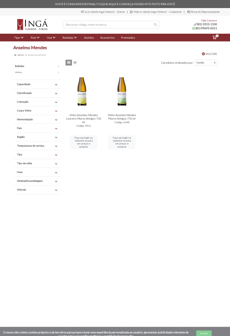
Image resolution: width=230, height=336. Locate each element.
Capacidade (37, 84)
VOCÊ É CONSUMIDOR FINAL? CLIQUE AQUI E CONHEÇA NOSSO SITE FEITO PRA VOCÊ (115, 4)
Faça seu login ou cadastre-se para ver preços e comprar (84, 142)
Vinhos (18, 72)
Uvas (37, 172)
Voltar (209, 53)
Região (37, 137)
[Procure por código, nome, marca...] (107, 24)
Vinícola (37, 190)
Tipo (37, 154)
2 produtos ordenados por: (177, 62)
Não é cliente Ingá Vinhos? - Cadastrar (156, 11)
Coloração (37, 102)
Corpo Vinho (37, 110)
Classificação (37, 93)
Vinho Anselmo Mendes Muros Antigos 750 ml (122, 116)
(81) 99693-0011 (205, 28)
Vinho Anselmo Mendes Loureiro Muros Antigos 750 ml (83, 118)
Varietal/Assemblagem (37, 181)
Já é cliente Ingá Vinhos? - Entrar (103, 11)
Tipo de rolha (37, 163)
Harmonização (37, 119)
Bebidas (19, 66)
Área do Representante (203, 11)
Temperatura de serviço (37, 146)
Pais (37, 128)
